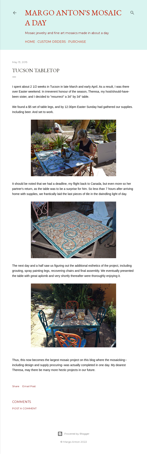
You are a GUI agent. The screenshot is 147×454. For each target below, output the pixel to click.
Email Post (29, 386)
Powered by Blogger (73, 433)
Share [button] (15, 386)
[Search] (132, 12)
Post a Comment (24, 408)
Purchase (77, 42)
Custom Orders (51, 42)
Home (30, 42)
